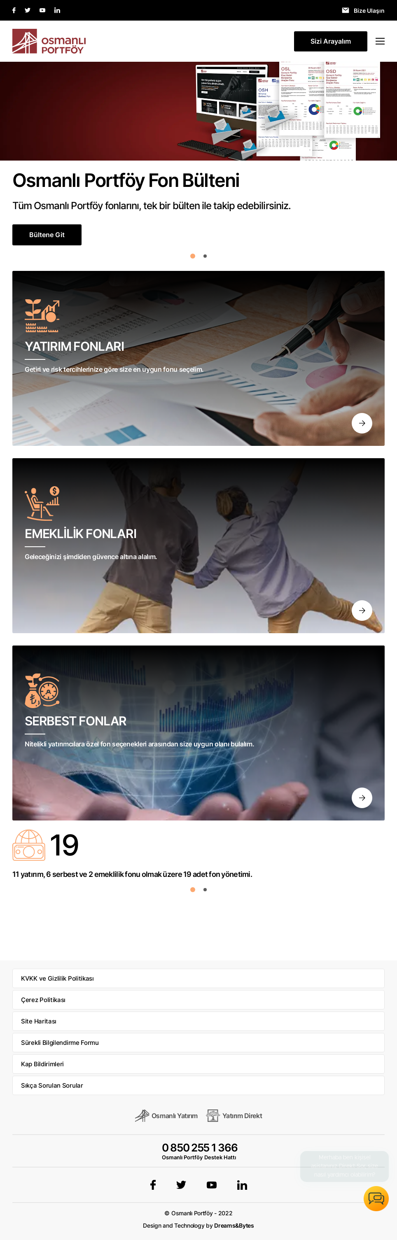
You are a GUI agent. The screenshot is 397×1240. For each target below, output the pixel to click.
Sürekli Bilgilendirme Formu (60, 1043)
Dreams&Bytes (234, 1225)
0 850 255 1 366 (200, 1147)
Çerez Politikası (43, 1000)
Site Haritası (38, 1021)
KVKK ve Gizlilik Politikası (57, 978)
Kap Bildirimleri (42, 1064)
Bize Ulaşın (369, 10)
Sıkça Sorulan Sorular (52, 1085)
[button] (192, 256)
